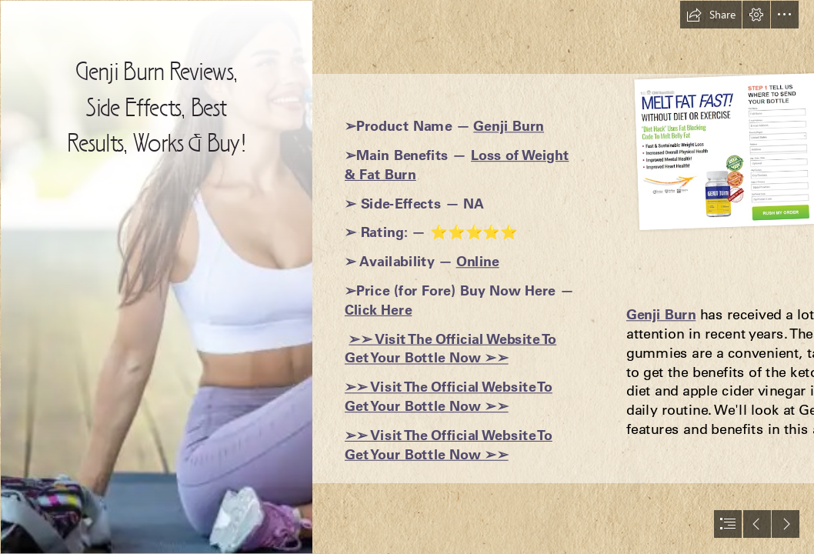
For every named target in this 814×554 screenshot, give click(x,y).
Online (477, 261)
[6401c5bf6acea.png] (156, 277)
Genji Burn (508, 126)
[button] (711, 14)
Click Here (378, 309)
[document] (407, 277)
